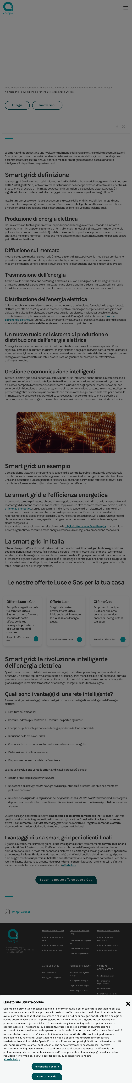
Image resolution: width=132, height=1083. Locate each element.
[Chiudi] (128, 1010)
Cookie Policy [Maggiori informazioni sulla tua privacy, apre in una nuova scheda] (11, 1065)
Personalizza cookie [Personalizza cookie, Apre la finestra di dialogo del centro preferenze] (46, 1072)
